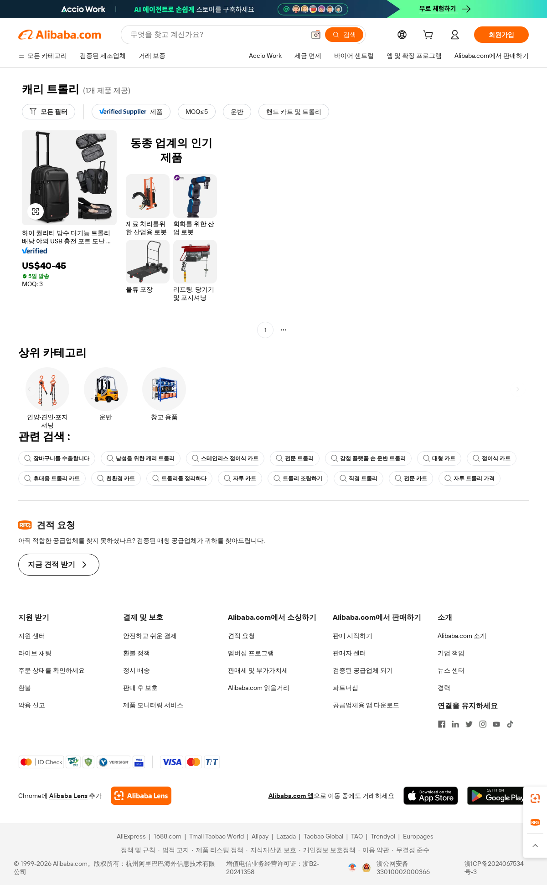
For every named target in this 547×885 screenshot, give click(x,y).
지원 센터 (31, 635)
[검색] (344, 34)
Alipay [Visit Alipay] (260, 836)
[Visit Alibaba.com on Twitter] (469, 724)
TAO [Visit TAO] (357, 836)
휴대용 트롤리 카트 (52, 478)
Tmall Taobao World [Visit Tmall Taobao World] (216, 836)
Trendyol (383, 836)
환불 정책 (136, 653)
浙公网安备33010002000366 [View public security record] (403, 867)
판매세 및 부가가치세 (258, 670)
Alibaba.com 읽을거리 (258, 687)
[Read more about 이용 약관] (373, 850)
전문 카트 (411, 478)
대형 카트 (439, 458)
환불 (24, 687)
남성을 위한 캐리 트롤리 (141, 458)
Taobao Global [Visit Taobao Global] (323, 836)
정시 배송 (136, 670)
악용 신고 (31, 705)
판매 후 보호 (140, 687)
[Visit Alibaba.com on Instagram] (483, 724)
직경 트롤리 (358, 478)
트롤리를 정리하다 (179, 478)
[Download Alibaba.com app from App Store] (430, 796)
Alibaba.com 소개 (462, 635)
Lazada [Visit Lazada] (286, 836)
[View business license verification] (352, 867)
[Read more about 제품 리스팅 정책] (217, 850)
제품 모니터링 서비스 (153, 705)
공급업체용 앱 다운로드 (366, 705)
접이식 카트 (492, 458)
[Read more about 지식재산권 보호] (271, 850)
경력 (444, 687)
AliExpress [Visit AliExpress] (131, 836)
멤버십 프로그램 (251, 653)
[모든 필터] (48, 111)
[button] (315, 34)
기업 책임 (451, 653)
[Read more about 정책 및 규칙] (136, 850)
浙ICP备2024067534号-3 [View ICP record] (494, 867)
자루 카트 (240, 478)
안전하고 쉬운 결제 (150, 635)
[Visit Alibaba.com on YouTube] (496, 724)
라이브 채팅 (35, 653)
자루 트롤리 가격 (469, 478)
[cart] (430, 36)
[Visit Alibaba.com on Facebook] (442, 724)
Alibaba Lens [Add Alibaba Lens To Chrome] (68, 795)
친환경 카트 (116, 478)
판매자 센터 (349, 653)
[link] (535, 798)
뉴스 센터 (451, 670)
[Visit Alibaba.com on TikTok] (510, 724)
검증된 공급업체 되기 (363, 670)
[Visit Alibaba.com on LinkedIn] (455, 724)
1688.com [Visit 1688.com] (167, 836)
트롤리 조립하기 (298, 478)
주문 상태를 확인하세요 (51, 670)
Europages (418, 836)
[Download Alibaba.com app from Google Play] (498, 796)
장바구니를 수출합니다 (56, 458)
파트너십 (345, 687)
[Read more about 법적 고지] (173, 850)
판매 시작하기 (352, 635)
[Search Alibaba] (216, 35)
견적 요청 (241, 635)
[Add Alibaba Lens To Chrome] (141, 796)
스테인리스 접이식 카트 (225, 458)
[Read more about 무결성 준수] (410, 850)
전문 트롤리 (295, 458)
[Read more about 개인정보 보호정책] (327, 850)
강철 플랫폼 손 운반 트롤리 (368, 458)
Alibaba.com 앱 (291, 795)
